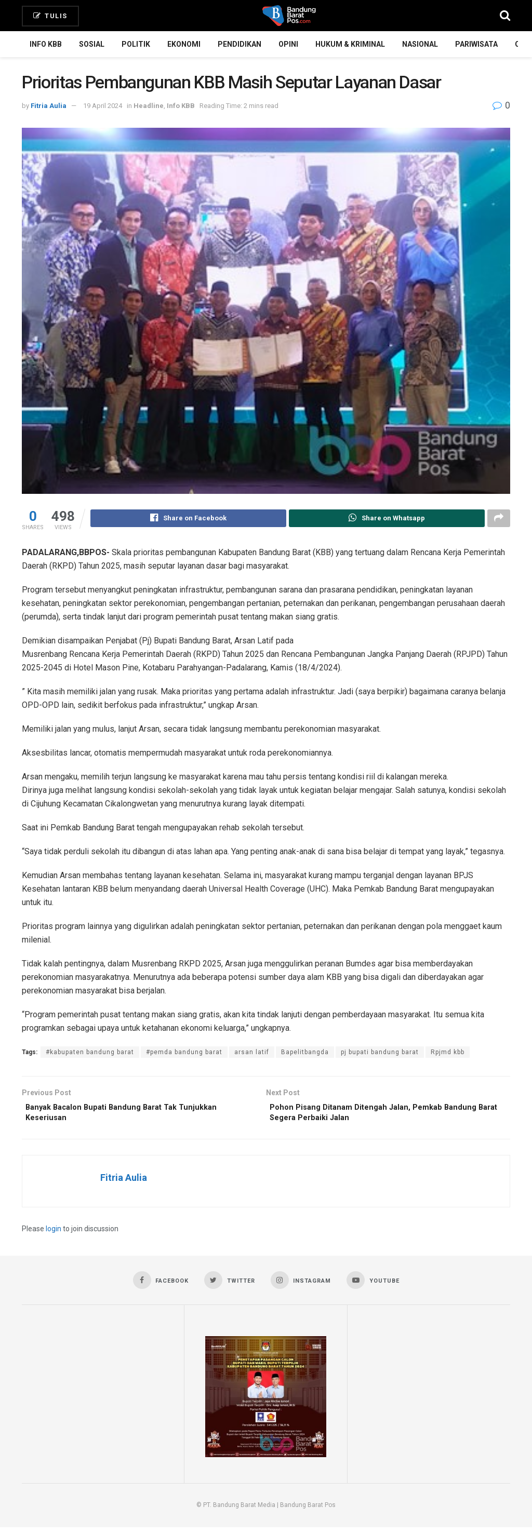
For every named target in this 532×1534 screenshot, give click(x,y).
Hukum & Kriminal (350, 44)
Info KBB (46, 44)
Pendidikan (239, 44)
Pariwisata (476, 44)
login (53, 1234)
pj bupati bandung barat (380, 1053)
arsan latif (251, 1053)
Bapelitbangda (305, 1053)
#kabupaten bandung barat (90, 1053)
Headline (149, 106)
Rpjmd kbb (447, 1053)
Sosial (91, 44)
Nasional (420, 44)
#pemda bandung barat (184, 1053)
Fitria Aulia (48, 106)
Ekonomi (184, 44)
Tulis (50, 16)
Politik (136, 44)
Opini (288, 44)
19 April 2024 (102, 106)
